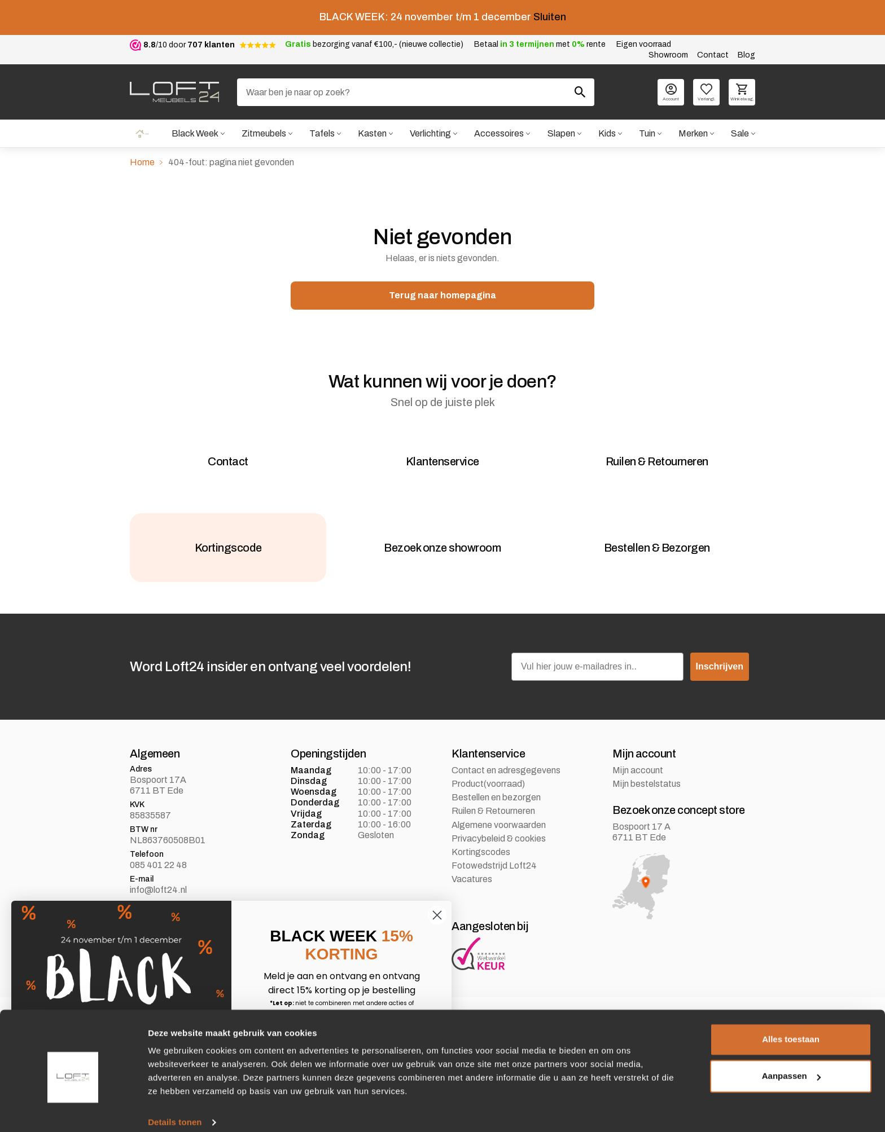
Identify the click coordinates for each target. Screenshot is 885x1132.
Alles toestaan (791, 1027)
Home (142, 134)
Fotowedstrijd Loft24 (494, 885)
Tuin (646, 134)
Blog (746, 55)
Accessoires (499, 134)
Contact (713, 55)
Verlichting (429, 134)
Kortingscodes (481, 871)
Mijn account (637, 790)
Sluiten (549, 17)
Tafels (321, 134)
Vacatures (472, 899)
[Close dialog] (437, 915)
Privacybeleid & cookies (499, 858)
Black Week (193, 134)
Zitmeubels (263, 134)
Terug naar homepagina (442, 296)
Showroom (668, 55)
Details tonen (174, 1110)
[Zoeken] (415, 92)
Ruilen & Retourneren (493, 831)
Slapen (561, 134)
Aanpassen (791, 1063)
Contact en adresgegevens (506, 790)
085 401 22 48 (158, 884)
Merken (693, 134)
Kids (606, 134)
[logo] (174, 92)
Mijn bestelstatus (646, 803)
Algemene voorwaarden (499, 844)
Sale (740, 134)
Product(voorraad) (488, 803)
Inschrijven (719, 686)
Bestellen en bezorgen (496, 817)
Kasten (371, 134)
